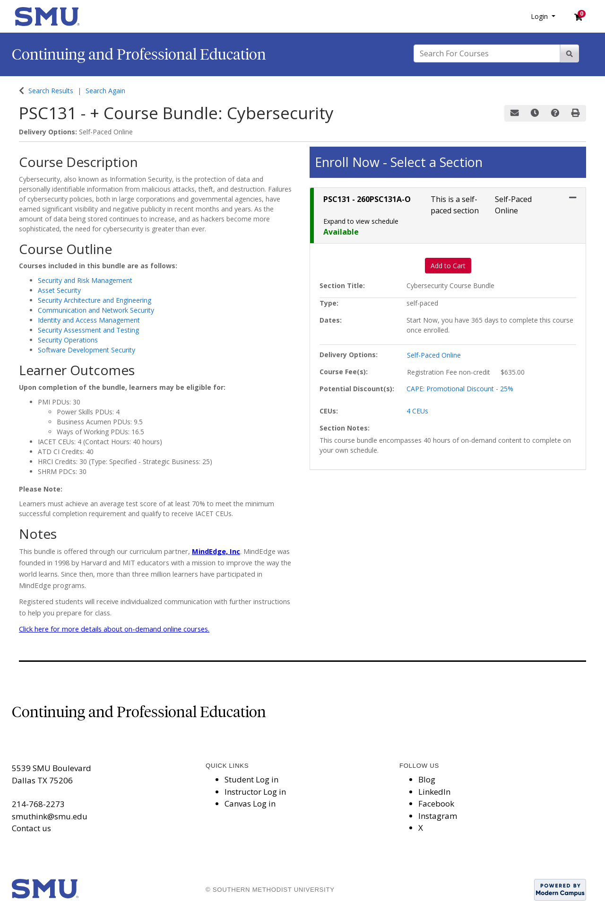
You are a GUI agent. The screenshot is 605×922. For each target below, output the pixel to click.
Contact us (31, 828)
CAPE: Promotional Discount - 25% (459, 388)
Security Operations (68, 339)
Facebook (436, 803)
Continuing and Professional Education (139, 54)
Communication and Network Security (96, 310)
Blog (426, 779)
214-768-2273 (38, 804)
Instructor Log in (255, 791)
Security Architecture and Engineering (94, 300)
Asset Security (59, 290)
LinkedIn (434, 791)
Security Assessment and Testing (88, 329)
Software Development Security (86, 349)
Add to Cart (448, 265)
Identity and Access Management (89, 320)
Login (540, 16)
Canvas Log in (250, 803)
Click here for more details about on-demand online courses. (114, 628)
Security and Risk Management (85, 280)
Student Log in (251, 779)
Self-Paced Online (434, 355)
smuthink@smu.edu (49, 816)
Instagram (437, 815)
